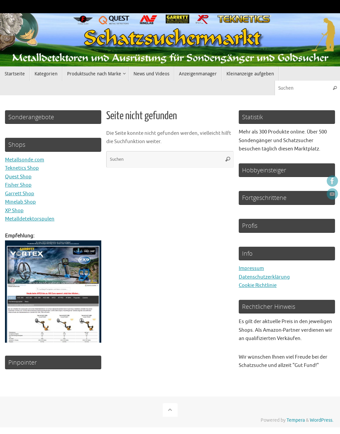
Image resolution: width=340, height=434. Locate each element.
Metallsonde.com (24, 160)
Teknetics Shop (22, 168)
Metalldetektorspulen (29, 219)
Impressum (251, 268)
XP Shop (14, 211)
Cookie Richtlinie (258, 285)
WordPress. (321, 420)
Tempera (296, 420)
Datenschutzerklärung (264, 277)
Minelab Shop (20, 202)
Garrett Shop (19, 194)
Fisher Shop (18, 185)
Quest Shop (18, 177)
